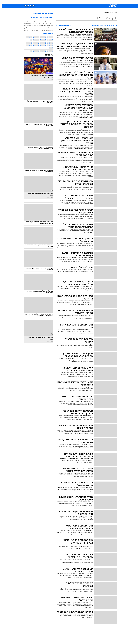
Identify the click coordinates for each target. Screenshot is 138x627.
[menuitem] (101, 2)
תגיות (113, 12)
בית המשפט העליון (46, 30)
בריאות (68, 2)
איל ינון (24, 28)
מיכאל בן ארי (47, 23)
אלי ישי (33, 23)
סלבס (84, 2)
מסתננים (48, 21)
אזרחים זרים (33, 25)
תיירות (61, 2)
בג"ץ (44, 21)
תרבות (90, 2)
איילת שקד (48, 25)
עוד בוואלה (47, 55)
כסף (79, 2)
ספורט (96, 2)
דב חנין (25, 30)
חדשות (103, 2)
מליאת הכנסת (31, 28)
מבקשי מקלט (39, 21)
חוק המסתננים (105, 12)
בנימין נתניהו (41, 25)
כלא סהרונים (39, 28)
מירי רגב (39, 23)
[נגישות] (2, 2)
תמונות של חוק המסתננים (41, 14)
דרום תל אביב (47, 28)
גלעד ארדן (33, 30)
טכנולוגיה (54, 2)
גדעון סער (25, 21)
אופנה (47, 2)
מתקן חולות (26, 23)
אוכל (73, 2)
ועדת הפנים (26, 25)
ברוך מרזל (32, 21)
